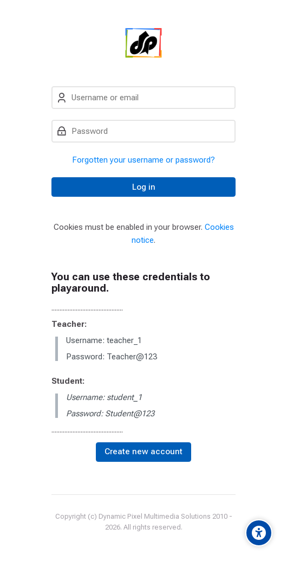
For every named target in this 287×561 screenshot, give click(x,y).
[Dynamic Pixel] (143, 42)
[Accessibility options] (258, 532)
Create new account (143, 451)
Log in (143, 187)
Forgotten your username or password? (143, 160)
